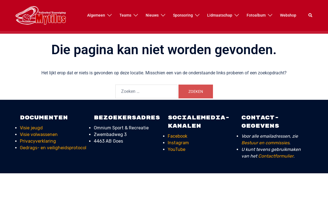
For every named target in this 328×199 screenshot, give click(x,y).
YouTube (176, 149)
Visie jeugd (31, 127)
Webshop (288, 15)
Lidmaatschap (219, 15)
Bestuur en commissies (265, 142)
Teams (125, 15)
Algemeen (96, 15)
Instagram (178, 142)
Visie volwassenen (39, 134)
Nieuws (152, 15)
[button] (310, 15)
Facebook (177, 136)
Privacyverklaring (38, 141)
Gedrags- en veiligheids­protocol (53, 147)
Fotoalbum (256, 15)
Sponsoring (183, 15)
